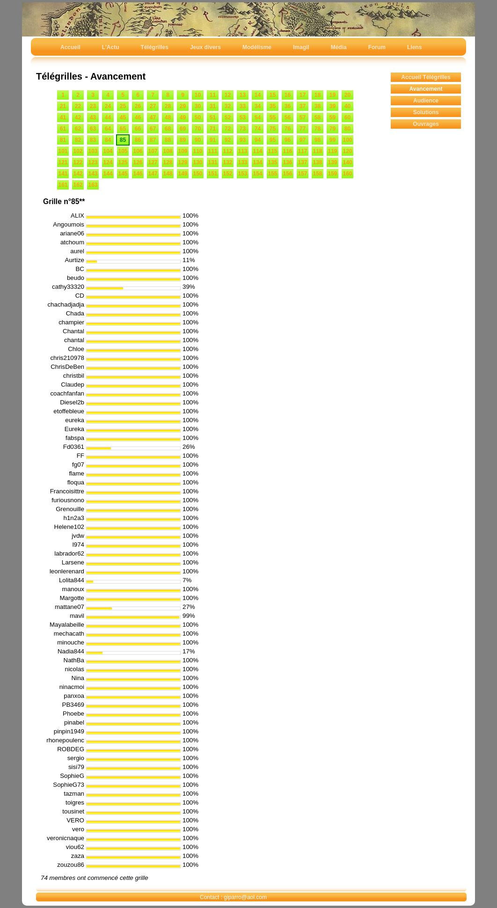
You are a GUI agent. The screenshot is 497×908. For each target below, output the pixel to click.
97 (303, 140)
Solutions (426, 112)
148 (167, 173)
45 (123, 117)
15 (273, 95)
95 (273, 140)
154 (257, 173)
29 (183, 106)
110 (197, 151)
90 (198, 140)
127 (152, 162)
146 (137, 173)
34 (258, 106)
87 (153, 140)
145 (122, 173)
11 (213, 95)
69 (183, 128)
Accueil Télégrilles (425, 77)
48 (168, 117)
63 (93, 128)
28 (168, 106)
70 (198, 128)
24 (108, 106)
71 (213, 128)
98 (317, 140)
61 (63, 128)
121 (62, 162)
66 (138, 128)
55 (273, 117)
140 (347, 162)
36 (288, 106)
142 (77, 173)
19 (332, 95)
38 (317, 106)
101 (62, 151)
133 (242, 162)
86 (138, 140)
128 (167, 162)
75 (273, 128)
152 (227, 173)
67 (153, 128)
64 (108, 128)
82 (78, 140)
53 (243, 117)
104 (107, 151)
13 (243, 95)
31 (213, 106)
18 (317, 95)
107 (152, 151)
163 (92, 185)
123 (92, 162)
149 (182, 173)
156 (287, 173)
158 (317, 173)
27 (153, 106)
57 (303, 117)
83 (93, 140)
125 (122, 162)
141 (62, 173)
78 (317, 128)
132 (227, 162)
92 (228, 140)
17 (303, 95)
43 (93, 117)
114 (257, 151)
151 (212, 173)
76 (288, 128)
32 (228, 106)
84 (108, 140)
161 (62, 185)
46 (138, 117)
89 (183, 140)
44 (108, 117)
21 (63, 106)
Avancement (426, 89)
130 (197, 162)
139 (332, 162)
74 (258, 128)
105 (122, 151)
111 (212, 151)
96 (288, 140)
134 (257, 162)
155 (272, 173)
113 (242, 151)
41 (63, 117)
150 (197, 173)
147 (152, 173)
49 (183, 117)
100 (347, 140)
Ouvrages (426, 124)
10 (198, 95)
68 (168, 128)
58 (317, 117)
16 (288, 95)
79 (332, 128)
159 (332, 173)
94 (258, 140)
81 (63, 140)
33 (243, 106)
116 (287, 151)
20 (347, 95)
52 (228, 117)
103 (92, 151)
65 (123, 128)
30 (198, 106)
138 (317, 162)
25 (123, 106)
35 (273, 106)
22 (78, 106)
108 (167, 151)
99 (332, 140)
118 (317, 151)
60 (347, 117)
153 (242, 173)
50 (198, 117)
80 (347, 128)
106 (137, 151)
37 (303, 106)
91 (213, 140)
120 (347, 151)
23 (93, 106)
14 (258, 95)
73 (243, 128)
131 (212, 162)
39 (332, 106)
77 (303, 128)
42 (78, 117)
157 (302, 173)
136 (287, 162)
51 (213, 117)
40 (347, 106)
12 (228, 95)
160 (347, 173)
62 (78, 128)
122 (77, 162)
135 (272, 162)
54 (258, 117)
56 (288, 117)
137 (302, 162)
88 (168, 140)
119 (332, 151)
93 (243, 140)
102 (77, 151)
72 (228, 128)
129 (182, 162)
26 (138, 106)
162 (77, 185)
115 (272, 151)
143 (92, 173)
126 (137, 162)
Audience (426, 100)
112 (227, 151)
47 (153, 117)
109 (182, 151)
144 (107, 173)
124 (107, 162)
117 (302, 151)
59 (332, 117)
